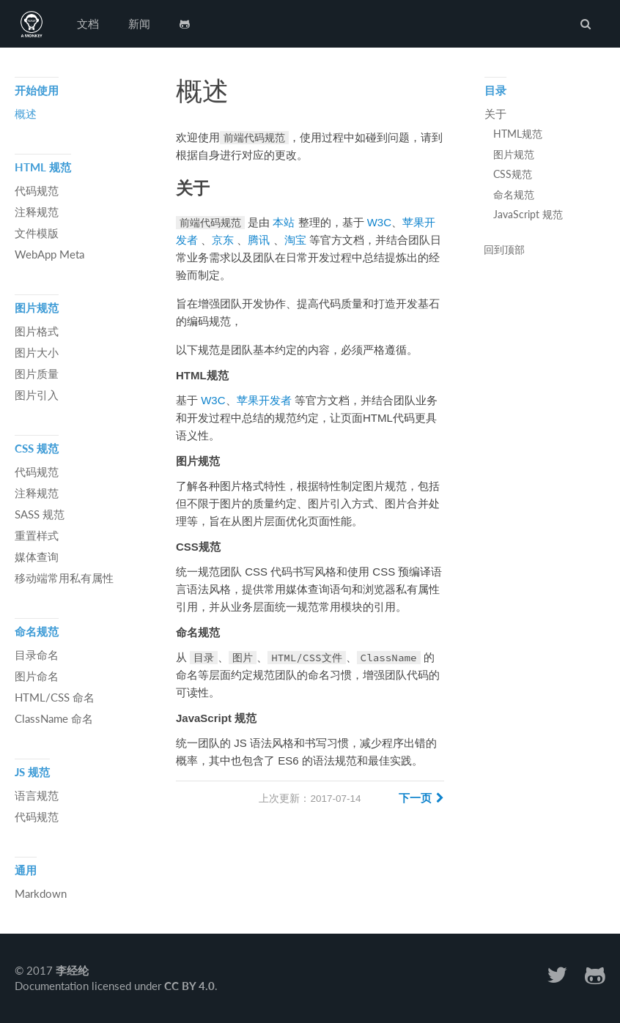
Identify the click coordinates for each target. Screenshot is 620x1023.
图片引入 (37, 394)
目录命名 (37, 654)
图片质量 (37, 373)
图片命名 (37, 675)
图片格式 (37, 331)
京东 (223, 240)
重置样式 (37, 535)
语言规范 (37, 795)
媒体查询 (37, 556)
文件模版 (37, 232)
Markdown (41, 893)
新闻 (139, 23)
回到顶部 (504, 250)
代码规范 (37, 190)
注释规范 (37, 211)
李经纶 (72, 970)
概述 (26, 113)
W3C (379, 222)
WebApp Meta (49, 254)
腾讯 (259, 240)
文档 (88, 23)
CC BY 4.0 (189, 985)
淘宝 (295, 240)
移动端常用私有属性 (64, 577)
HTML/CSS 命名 (55, 697)
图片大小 (37, 352)
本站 (284, 222)
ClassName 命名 (54, 718)
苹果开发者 (264, 400)
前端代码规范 (31, 23)
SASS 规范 (39, 514)
